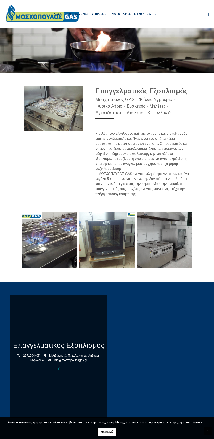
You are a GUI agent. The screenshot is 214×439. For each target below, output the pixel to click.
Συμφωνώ (107, 431)
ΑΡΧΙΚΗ (58, 13)
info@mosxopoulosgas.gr (70, 360)
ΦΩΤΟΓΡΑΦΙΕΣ (121, 13)
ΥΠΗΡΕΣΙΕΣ (99, 13)
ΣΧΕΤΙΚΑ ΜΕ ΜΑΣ (77, 13)
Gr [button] (156, 13)
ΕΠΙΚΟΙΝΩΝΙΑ (142, 13)
